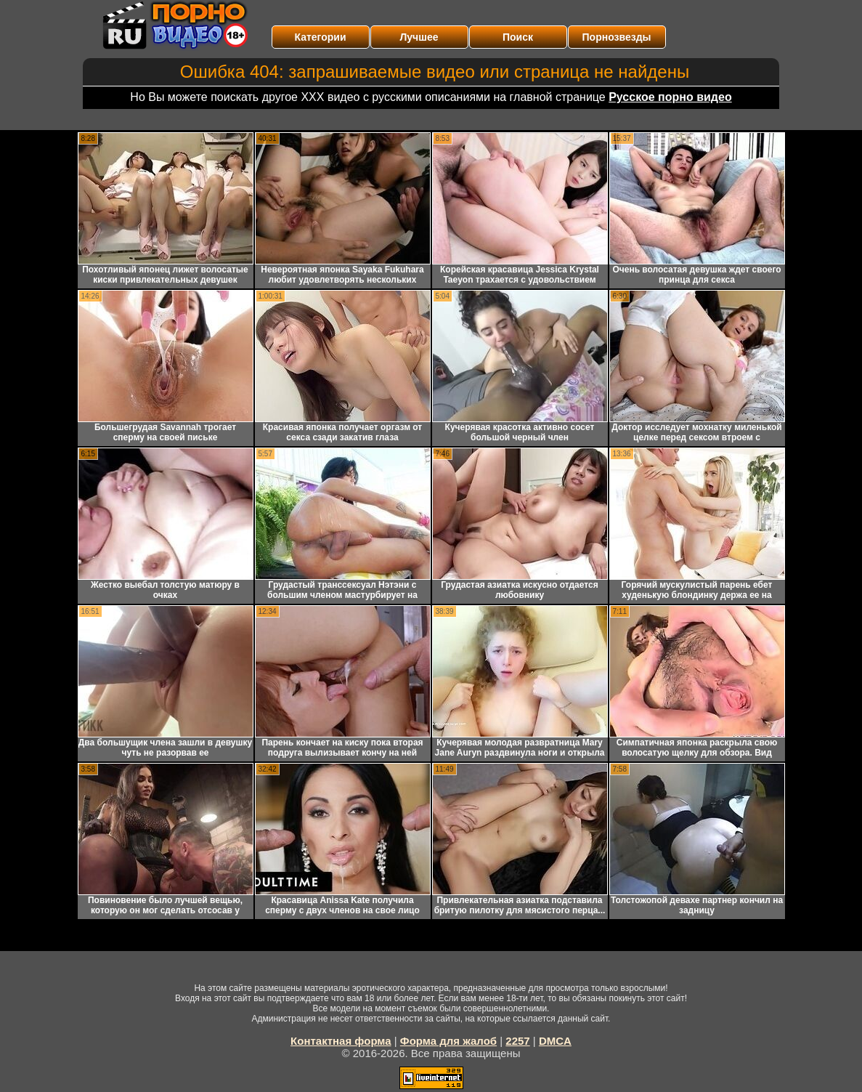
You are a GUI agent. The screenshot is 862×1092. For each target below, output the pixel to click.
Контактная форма (340, 1041)
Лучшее (419, 37)
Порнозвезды (616, 37)
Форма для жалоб (448, 1041)
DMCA (555, 1041)
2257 (517, 1041)
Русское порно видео (670, 97)
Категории (320, 37)
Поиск (518, 37)
